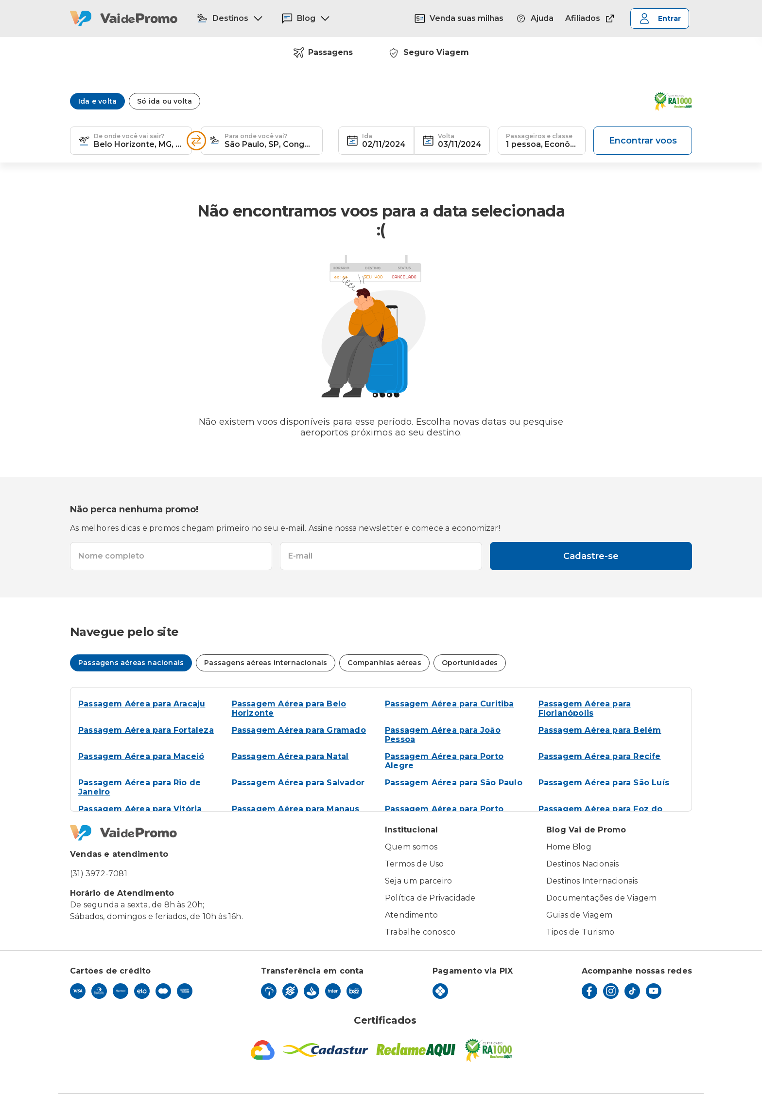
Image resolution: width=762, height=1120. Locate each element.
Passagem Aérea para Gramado (299, 730)
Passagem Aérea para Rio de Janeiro (139, 787)
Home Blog (568, 846)
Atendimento (411, 915)
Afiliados (590, 18)
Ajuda (534, 18)
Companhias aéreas (384, 662)
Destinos (230, 18)
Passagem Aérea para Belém (599, 730)
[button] (84, 140)
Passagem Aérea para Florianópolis (584, 708)
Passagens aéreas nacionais (131, 662)
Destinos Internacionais (592, 880)
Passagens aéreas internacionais (265, 662)
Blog (306, 18)
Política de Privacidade (430, 898)
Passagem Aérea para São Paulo (453, 782)
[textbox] (131, 140)
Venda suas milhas (458, 18)
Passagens (323, 52)
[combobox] (139, 140)
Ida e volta (97, 101)
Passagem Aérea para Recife (599, 756)
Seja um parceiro (418, 880)
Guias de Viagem (579, 915)
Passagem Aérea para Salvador (298, 782)
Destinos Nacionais (582, 863)
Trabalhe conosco (420, 932)
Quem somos (411, 846)
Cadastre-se (591, 556)
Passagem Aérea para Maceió (141, 756)
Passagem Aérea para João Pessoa (443, 734)
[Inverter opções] (196, 140)
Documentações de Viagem (601, 898)
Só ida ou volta (164, 101)
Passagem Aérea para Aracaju (141, 703)
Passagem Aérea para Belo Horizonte (289, 708)
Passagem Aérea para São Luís (604, 782)
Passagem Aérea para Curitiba (449, 703)
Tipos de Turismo (580, 932)
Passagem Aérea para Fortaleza (146, 730)
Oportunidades (470, 662)
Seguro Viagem (428, 52)
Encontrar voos (643, 140)
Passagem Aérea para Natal (290, 756)
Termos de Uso (414, 863)
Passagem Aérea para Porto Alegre (444, 761)
